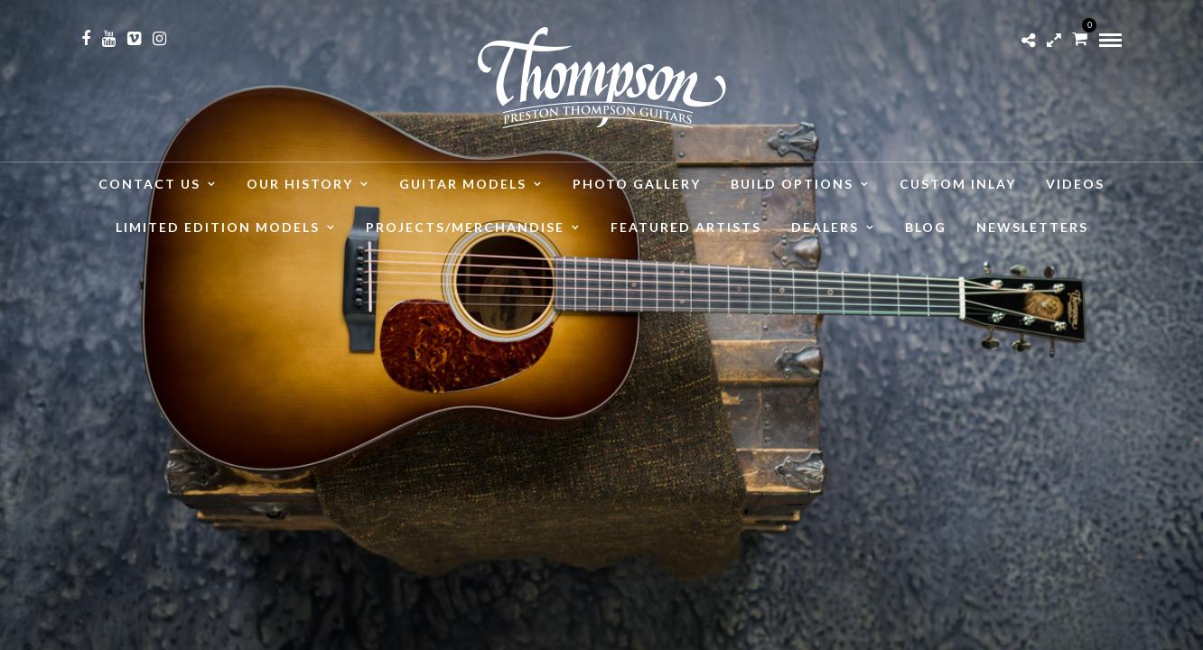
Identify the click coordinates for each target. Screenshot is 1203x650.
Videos (1075, 183)
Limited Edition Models (218, 227)
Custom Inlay (958, 183)
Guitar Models (463, 183)
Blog (926, 227)
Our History (300, 183)
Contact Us (149, 183)
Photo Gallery (637, 183)
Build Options (792, 183)
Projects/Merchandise (465, 227)
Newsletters (1032, 227)
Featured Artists (686, 227)
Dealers (825, 227)
